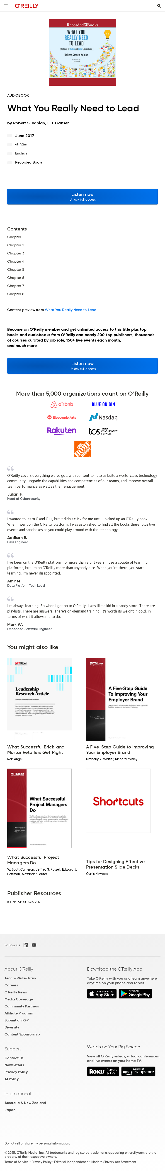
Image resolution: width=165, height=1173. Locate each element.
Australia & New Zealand (25, 1102)
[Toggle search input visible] (159, 5)
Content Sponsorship (22, 1034)
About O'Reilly (19, 969)
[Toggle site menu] (5, 5)
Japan (10, 1109)
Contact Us (14, 1058)
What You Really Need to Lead (70, 310)
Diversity (12, 1027)
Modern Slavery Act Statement (113, 1162)
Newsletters (14, 1065)
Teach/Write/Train (20, 978)
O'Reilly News (16, 992)
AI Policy (12, 1079)
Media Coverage (19, 999)
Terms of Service (17, 1162)
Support (13, 1049)
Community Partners (22, 1006)
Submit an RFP (17, 1020)
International (18, 1093)
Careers (11, 985)
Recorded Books (29, 162)
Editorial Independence (71, 1162)
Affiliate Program (19, 1013)
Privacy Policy (16, 1072)
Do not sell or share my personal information (37, 1143)
